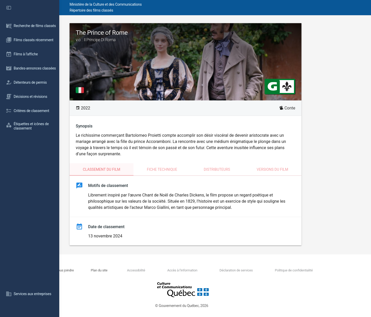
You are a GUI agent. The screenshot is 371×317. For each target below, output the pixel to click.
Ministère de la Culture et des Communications (152, 4)
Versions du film (302, 169)
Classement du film (131, 169)
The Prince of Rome (215, 35)
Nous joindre (108, 270)
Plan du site (136, 270)
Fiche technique (191, 169)
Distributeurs (246, 169)
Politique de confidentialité (310, 270)
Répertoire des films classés (137, 10)
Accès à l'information (209, 270)
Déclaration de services (257, 270)
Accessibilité (168, 270)
